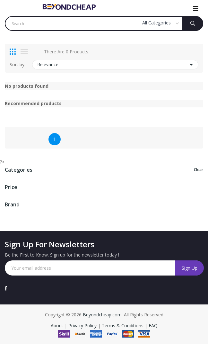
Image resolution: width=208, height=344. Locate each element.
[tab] (13, 52)
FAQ (153, 325)
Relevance (115, 64)
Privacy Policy (82, 325)
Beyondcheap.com (102, 315)
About (58, 325)
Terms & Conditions (123, 325)
